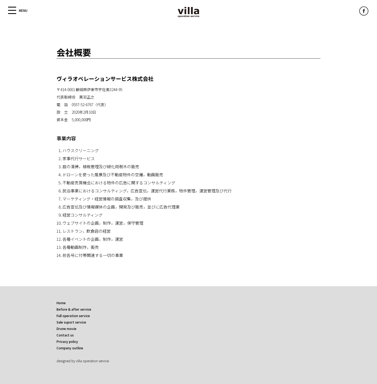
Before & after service (74, 309)
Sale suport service (71, 322)
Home (61, 302)
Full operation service (73, 315)
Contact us (65, 335)
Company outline (70, 348)
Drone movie (66, 328)
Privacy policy (67, 341)
